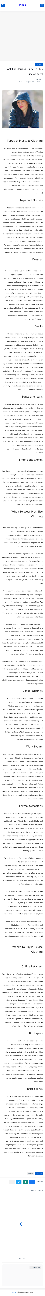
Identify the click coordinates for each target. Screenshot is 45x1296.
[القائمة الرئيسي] (42, 5)
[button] (32, 1182)
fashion (39, 64)
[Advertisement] (22, 36)
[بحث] (3, 5)
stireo (22, 5)
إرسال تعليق (35, 1267)
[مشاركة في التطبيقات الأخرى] (12, 1182)
